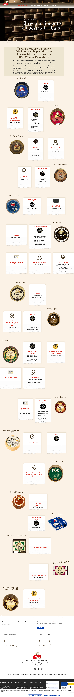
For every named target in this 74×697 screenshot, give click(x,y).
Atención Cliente (41, 676)
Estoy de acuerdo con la (45, 621)
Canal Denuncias (32, 676)
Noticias (9, 674)
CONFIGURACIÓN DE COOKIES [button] (35, 695)
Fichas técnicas (44, 645)
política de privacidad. (51, 621)
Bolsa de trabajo (10, 640)
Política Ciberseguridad (52, 674)
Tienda (33, 5)
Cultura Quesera (42, 5)
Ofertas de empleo (10, 645)
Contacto (54, 5)
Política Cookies (16, 674)
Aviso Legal (60, 674)
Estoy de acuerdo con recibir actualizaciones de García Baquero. (49, 623)
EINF (65, 674)
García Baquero (23, 5)
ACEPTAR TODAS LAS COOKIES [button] (52, 695)
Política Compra (33, 674)
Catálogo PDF (44, 640)
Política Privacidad (25, 674)
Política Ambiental (42, 674)
